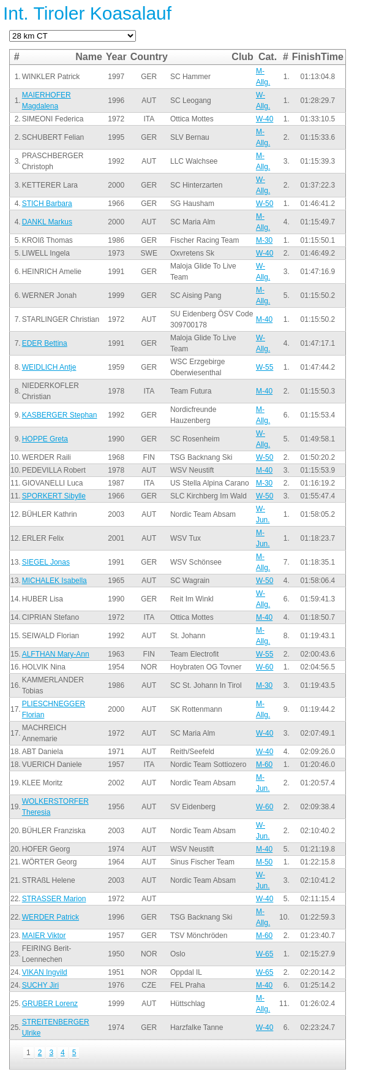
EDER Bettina (44, 343)
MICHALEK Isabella (54, 580)
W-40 (264, 119)
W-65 (264, 954)
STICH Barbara (47, 203)
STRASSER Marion (54, 898)
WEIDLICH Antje (49, 367)
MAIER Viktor (44, 935)
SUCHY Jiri (40, 985)
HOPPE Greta (45, 439)
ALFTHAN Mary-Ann (55, 654)
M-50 (264, 862)
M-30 (264, 240)
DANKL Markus (47, 222)
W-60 (264, 667)
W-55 (264, 367)
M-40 (264, 319)
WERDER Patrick (50, 917)
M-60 (264, 764)
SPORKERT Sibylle (54, 496)
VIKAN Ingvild (44, 972)
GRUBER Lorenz (50, 1003)
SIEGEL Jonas (46, 562)
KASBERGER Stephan (59, 415)
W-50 (264, 203)
